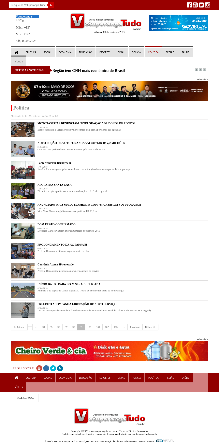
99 (81, 327)
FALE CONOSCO (25, 397)
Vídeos (19, 61)
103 (116, 327)
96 (58, 327)
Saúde (185, 52)
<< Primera (19, 327)
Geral (121, 52)
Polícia (136, 52)
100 (89, 327)
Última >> (150, 327)
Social (48, 52)
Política (153, 52)
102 (107, 327)
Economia (65, 52)
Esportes (104, 52)
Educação (85, 52)
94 (43, 327)
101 (98, 327)
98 (73, 327)
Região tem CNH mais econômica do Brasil (88, 70)
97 (66, 327)
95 (51, 327)
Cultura (31, 52)
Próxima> (135, 327)
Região (170, 52)
